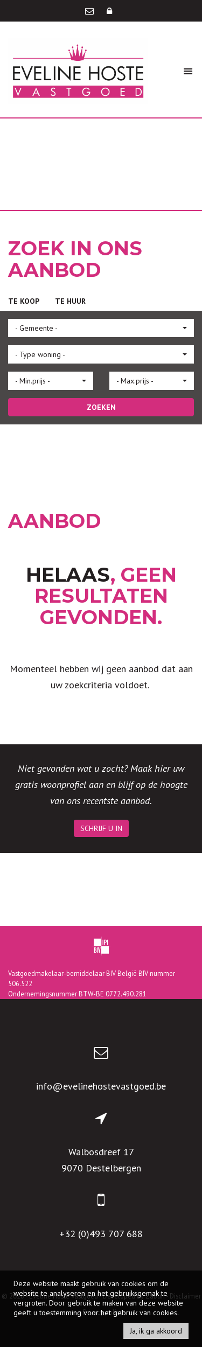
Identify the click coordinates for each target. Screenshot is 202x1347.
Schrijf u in (101, 828)
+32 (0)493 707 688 (101, 1233)
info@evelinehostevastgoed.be (101, 1086)
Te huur (70, 301)
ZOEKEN (101, 407)
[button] (101, 328)
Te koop (23, 301)
